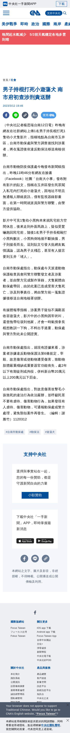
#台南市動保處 (15, 431)
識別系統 (17, 698)
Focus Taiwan (21, 628)
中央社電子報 (47, 673)
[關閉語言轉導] (67, 705)
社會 (13, 79)
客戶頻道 (44, 698)
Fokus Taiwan (21, 643)
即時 (24, 24)
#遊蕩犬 (50, 431)
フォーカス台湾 (21, 636)
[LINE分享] (15, 115)
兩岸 (57, 24)
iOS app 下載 (47, 628)
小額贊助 (35, 495)
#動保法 (34, 431)
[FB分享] (6, 115)
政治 (35, 24)
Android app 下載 (46, 636)
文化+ (41, 658)
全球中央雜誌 (47, 653)
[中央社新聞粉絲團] (35, 613)
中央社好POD (47, 678)
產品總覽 (44, 693)
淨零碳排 (44, 663)
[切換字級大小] (34, 115)
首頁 (5, 79)
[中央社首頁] (35, 13)
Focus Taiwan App (47, 646)
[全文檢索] (65, 13)
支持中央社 (54, 13)
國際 (46, 24)
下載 (61, 3)
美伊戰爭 (9, 24)
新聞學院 (44, 668)
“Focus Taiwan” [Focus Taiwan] (46, 713)
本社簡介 (17, 693)
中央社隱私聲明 (50, 725)
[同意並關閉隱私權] (67, 721)
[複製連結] (25, 115)
